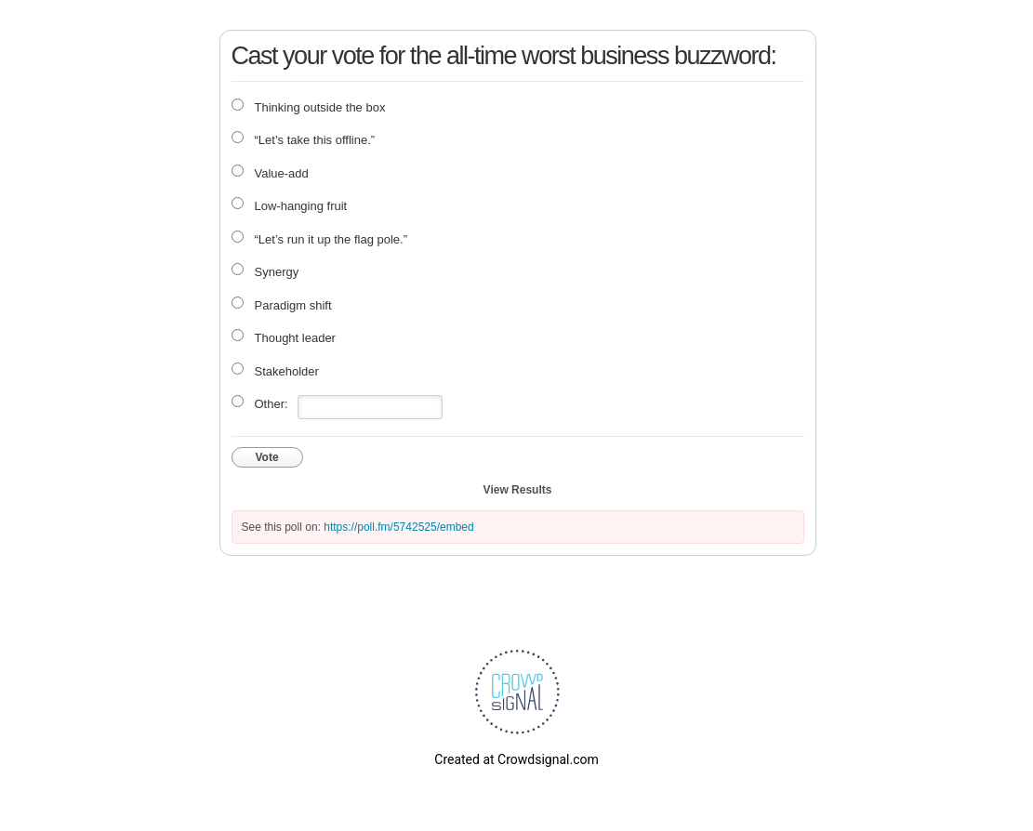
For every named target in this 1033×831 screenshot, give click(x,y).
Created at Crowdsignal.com (516, 759)
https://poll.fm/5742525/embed (398, 527)
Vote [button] (267, 457)
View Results (517, 489)
